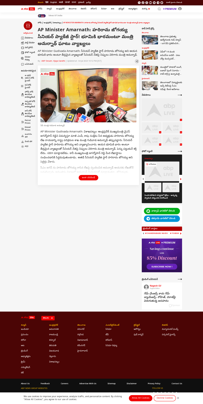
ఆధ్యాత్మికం (132, 9)
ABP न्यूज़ (49, 393)
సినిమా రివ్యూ (25, 58)
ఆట (112, 9)
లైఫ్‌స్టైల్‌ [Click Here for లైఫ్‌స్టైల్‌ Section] (137, 325)
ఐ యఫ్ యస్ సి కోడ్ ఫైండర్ (27, 78)
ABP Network (27, 393)
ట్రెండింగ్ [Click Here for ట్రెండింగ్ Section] (24, 351)
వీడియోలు (27, 38)
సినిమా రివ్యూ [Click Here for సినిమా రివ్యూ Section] (111, 345)
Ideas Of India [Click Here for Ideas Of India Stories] (55, 16)
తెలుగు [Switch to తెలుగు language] (40, 2)
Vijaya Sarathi (59, 61)
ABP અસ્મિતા (83, 393)
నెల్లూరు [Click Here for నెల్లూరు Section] (52, 356)
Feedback (45, 384)
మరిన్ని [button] (146, 9)
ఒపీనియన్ (27, 64)
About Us (25, 384)
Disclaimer (132, 384)
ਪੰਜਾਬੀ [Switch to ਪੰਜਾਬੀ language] (67, 2)
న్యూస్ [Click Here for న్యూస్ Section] (23, 325)
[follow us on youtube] (150, 2)
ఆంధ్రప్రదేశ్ (60, 9)
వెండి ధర (26, 141)
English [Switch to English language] (53, 2)
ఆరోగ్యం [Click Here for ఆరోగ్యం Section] (137, 329)
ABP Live (39, 393)
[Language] (48, 318)
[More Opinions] (180, 279)
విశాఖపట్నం (57, 23)
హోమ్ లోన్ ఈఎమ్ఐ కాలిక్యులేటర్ (28, 95)
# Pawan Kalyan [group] (178, 233)
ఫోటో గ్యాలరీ (28, 52)
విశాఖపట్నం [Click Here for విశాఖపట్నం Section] (54, 361)
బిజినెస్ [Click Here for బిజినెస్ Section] (165, 325)
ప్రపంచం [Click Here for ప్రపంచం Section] (24, 334)
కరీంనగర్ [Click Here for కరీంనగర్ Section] (81, 345)
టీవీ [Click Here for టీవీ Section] (107, 334)
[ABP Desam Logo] (28, 9)
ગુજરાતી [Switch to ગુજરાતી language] (81, 2)
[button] (28, 27)
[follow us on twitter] (139, 2)
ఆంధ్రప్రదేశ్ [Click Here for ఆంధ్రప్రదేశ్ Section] (53, 325)
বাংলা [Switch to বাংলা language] (74, 2)
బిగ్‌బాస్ (94, 9)
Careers (64, 384)
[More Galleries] (180, 151)
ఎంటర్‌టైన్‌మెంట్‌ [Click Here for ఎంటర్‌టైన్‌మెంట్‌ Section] (112, 325)
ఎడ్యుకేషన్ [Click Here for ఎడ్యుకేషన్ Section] (25, 367)
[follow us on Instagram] (154, 2)
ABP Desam (46, 61)
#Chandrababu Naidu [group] (156, 233)
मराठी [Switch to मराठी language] (61, 2)
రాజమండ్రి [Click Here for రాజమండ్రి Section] (53, 334)
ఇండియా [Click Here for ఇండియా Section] (25, 329)
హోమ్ (40, 9)
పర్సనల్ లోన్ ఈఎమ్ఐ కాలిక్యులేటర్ (28, 104)
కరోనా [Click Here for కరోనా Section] (23, 340)
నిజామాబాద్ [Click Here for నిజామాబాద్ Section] (82, 340)
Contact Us (177, 384)
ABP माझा (72, 393)
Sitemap (112, 384)
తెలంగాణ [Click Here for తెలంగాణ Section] (81, 325)
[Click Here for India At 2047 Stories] (42, 16)
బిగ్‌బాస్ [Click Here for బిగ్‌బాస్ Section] (109, 340)
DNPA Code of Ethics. (52, 399)
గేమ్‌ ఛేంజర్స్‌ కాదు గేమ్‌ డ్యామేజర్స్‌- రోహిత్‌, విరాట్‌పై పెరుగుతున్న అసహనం (160, 297)
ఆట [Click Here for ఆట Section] (22, 345)
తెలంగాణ (72, 9)
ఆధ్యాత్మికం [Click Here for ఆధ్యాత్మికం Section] (26, 356)
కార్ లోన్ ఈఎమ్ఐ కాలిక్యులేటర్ (28, 114)
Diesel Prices (26, 128)
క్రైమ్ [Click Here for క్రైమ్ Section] (23, 361)
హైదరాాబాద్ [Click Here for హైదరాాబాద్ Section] (82, 351)
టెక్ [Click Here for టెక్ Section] (22, 372)
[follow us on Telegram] (158, 2)
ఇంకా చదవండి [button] (88, 177)
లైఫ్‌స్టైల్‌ (121, 9)
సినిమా (104, 9)
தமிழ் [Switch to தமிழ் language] (88, 2)
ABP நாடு (119, 393)
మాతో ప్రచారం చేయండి (174, 3)
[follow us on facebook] (143, 2)
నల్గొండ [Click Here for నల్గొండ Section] (80, 334)
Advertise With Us (87, 384)
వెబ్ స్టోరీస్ (27, 47)
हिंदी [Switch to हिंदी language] (46, 2)
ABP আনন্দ (60, 393)
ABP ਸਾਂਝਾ (108, 393)
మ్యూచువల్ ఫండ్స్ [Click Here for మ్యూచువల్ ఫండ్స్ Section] (170, 329)
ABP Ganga (97, 393)
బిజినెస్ (83, 9)
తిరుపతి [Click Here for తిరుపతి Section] (52, 345)
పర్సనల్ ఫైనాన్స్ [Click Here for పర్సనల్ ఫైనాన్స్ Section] (168, 334)
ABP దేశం (130, 393)
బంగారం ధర (26, 135)
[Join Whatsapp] (161, 2)
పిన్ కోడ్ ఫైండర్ (26, 86)
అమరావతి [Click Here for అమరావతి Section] (54, 329)
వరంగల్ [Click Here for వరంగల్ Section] (80, 329)
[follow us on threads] (146, 2)
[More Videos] (180, 95)
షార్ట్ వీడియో (28, 43)
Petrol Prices (26, 122)
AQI (24, 146)
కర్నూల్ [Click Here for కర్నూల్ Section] (52, 340)
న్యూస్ (49, 9)
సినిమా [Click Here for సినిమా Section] (108, 329)
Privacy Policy (154, 384)
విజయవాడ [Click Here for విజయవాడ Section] (54, 351)
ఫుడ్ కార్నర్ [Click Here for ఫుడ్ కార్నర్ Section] (138, 334)
